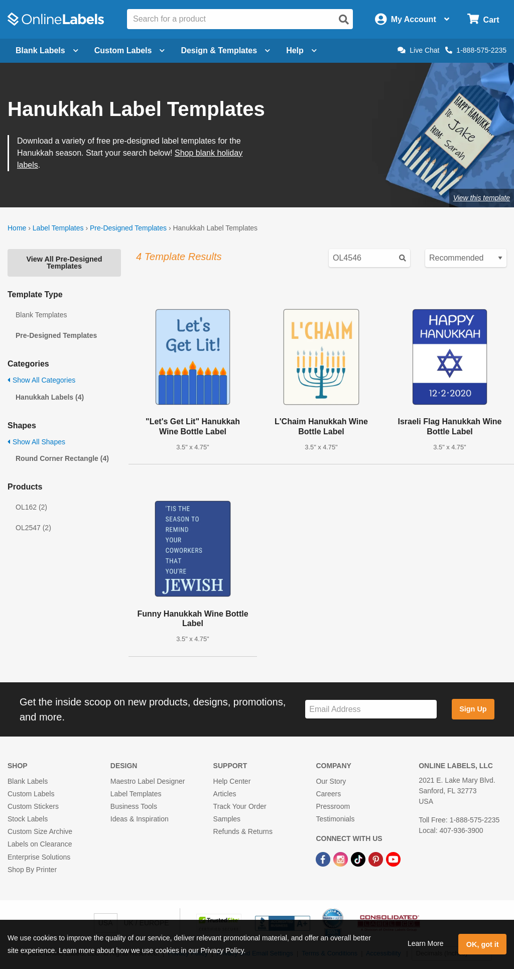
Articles (224, 794)
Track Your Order (240, 806)
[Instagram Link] (341, 859)
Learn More (426, 943)
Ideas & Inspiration (139, 819)
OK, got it (482, 944)
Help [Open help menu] (301, 50)
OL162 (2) (31, 507)
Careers (328, 794)
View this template (481, 198)
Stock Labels (28, 819)
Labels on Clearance (40, 844)
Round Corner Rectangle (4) (62, 458)
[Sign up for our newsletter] (371, 709)
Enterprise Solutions (39, 857)
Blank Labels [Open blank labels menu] (47, 50)
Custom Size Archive (40, 831)
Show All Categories (41, 380)
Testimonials (335, 819)
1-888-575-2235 (475, 50)
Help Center (232, 781)
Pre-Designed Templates (128, 228)
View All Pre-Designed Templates (64, 262)
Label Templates (58, 228)
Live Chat (418, 50)
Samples (226, 819)
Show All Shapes (36, 442)
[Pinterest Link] (376, 859)
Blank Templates (41, 315)
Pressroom (333, 806)
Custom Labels (31, 794)
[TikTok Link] (359, 859)
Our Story (331, 781)
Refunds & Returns (243, 831)
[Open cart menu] (483, 19)
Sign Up (472, 709)
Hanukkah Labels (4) (50, 397)
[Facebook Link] (324, 859)
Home (17, 228)
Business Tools (133, 806)
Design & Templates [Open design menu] (225, 50)
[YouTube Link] (393, 859)
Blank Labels (28, 781)
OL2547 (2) (33, 528)
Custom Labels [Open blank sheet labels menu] (129, 50)
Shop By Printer (32, 870)
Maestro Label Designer (147, 781)
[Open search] (344, 20)
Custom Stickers (33, 806)
